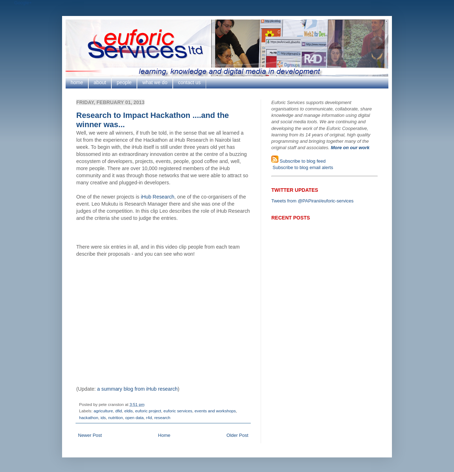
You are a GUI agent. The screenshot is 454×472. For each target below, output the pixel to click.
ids (103, 417)
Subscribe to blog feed (302, 161)
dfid (118, 410)
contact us (189, 82)
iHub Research (158, 197)
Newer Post (90, 435)
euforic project (148, 410)
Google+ (23, 2)
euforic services (178, 410)
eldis (128, 410)
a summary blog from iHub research (137, 389)
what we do (154, 82)
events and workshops (215, 410)
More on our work (350, 147)
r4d (149, 417)
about (100, 82)
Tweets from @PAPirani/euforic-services (312, 201)
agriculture (103, 410)
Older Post (237, 435)
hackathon (88, 417)
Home (164, 435)
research (162, 417)
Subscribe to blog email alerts (302, 167)
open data (134, 417)
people (124, 82)
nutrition (115, 417)
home (77, 82)
